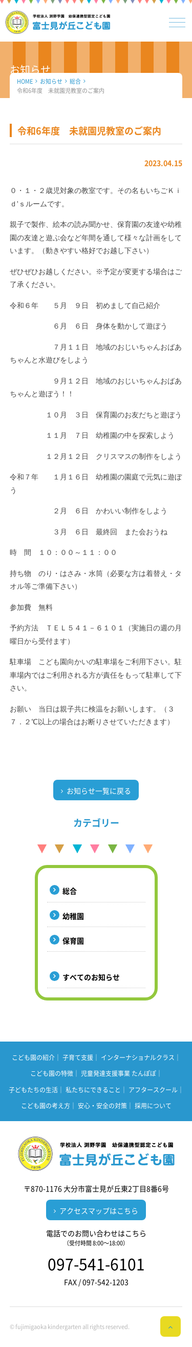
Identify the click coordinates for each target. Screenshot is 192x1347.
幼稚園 (73, 916)
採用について (153, 1105)
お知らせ (51, 81)
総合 (75, 81)
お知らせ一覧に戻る (99, 790)
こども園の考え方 (45, 1105)
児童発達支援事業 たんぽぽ (118, 1073)
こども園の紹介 (33, 1057)
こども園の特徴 (51, 1073)
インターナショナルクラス (138, 1057)
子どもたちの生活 (33, 1089)
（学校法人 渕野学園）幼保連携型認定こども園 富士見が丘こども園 (58, 22)
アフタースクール (153, 1089)
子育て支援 (77, 1057)
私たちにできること (93, 1089)
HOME (25, 81)
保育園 (73, 940)
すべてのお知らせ (91, 977)
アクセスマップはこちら (98, 1210)
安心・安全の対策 (102, 1105)
